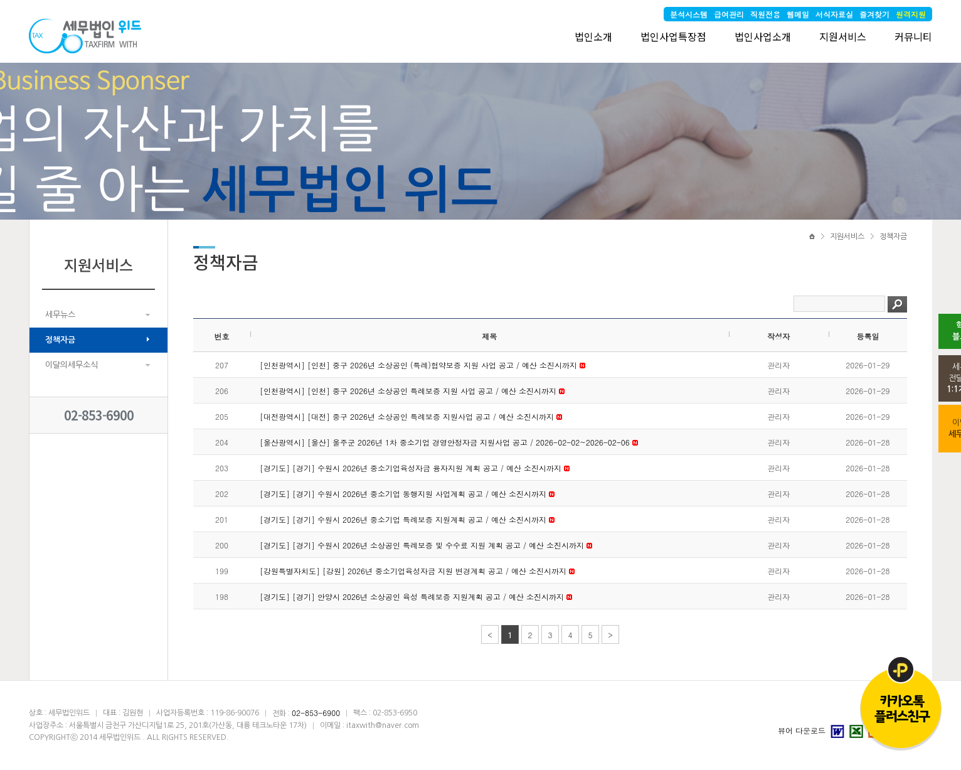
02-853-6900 (99, 415)
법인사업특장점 (673, 36)
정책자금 (60, 340)
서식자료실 (834, 14)
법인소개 (593, 36)
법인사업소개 (763, 36)
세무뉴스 (60, 315)
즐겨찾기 (874, 14)
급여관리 (729, 14)
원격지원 (911, 14)
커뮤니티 (913, 36)
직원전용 (765, 14)
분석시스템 (689, 14)
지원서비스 (842, 36)
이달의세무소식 (71, 365)
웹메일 (798, 14)
